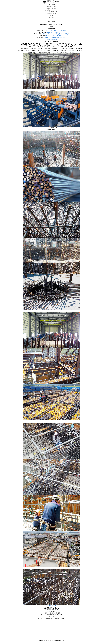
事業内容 (51, 6)
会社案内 (51, 11)
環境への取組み (51, 10)
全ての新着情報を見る (51, 39)
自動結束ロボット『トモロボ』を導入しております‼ (55, 34)
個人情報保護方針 (51, 638)
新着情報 (51, 17)
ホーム (51, 4)
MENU (51, 15)
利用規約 (51, 636)
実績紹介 (51, 8)
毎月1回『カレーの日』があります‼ (55, 32)
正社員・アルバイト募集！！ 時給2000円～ (55, 30)
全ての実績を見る (51, 605)
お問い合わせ (51, 620)
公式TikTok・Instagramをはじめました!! (55, 35)
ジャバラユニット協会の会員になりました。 (55, 37)
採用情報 (51, 13)
